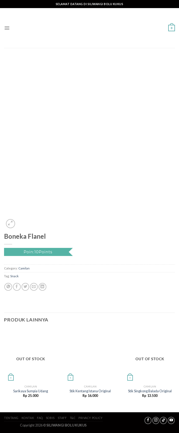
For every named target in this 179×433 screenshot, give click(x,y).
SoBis (50, 418)
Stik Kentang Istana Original (90, 391)
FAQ (40, 418)
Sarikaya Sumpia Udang (30, 391)
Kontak (28, 418)
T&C (73, 418)
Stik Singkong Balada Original (150, 391)
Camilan (24, 268)
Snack (14, 276)
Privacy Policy (90, 418)
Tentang (11, 418)
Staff (62, 418)
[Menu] (7, 28)
